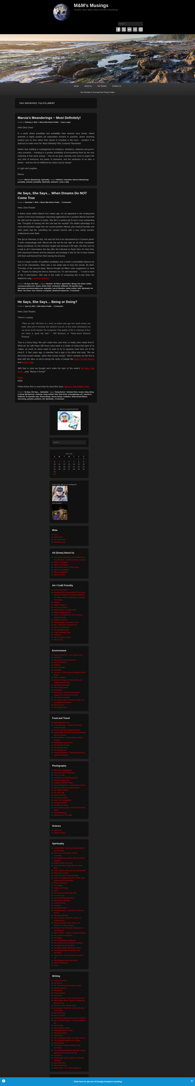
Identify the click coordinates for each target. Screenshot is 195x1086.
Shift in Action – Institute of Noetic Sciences (70, 933)
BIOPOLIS (58, 657)
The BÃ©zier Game (61, 805)
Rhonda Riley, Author (61, 1028)
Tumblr (135, 29)
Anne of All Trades (60, 590)
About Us (88, 86)
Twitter (124, 29)
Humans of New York (61, 780)
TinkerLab (57, 635)
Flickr (129, 29)
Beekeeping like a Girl (62, 723)
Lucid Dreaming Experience (64, 898)
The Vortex (27, 291)
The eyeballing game (61, 630)
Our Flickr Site (59, 793)
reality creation (71, 288)
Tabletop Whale (59, 833)
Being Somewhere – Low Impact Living (68, 655)
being (86, 392)
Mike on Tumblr (59, 575)
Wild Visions (58, 640)
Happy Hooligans (60, 605)
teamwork (54, 182)
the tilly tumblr (59, 1043)
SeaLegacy (58, 690)
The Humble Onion (61, 747)
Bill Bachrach (30, 394)
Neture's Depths (60, 677)
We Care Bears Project (62, 637)
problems (37, 399)
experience (88, 394)
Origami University (60, 620)
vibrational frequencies (60, 291)
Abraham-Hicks (72, 392)
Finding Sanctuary (60, 883)
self (43, 399)
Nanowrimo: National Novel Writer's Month (69, 1018)
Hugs (20, 377)
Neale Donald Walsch (84, 359)
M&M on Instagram (61, 562)
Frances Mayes (59, 993)
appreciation (66, 284)
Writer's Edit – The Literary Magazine (67, 1068)
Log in (56, 535)
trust (33, 291)
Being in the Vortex (78, 284)
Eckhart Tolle (27, 362)
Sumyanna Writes (60, 803)
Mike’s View (84, 387)
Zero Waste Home (60, 707)
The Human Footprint (62, 697)
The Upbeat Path (60, 750)
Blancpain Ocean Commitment (65, 660)
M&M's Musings (91, 5)
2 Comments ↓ (67, 202)
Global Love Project (61, 888)
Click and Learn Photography (64, 773)
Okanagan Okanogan (62, 685)
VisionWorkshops (60, 813)
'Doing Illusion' (60, 392)
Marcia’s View (70, 387)
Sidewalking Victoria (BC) (63, 742)
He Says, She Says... (31, 284)
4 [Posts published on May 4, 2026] (59, 462)
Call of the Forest (60, 662)
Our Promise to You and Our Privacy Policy (98, 92)
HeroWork (57, 670)
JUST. (56, 890)
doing (45, 394)
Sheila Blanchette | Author (63, 1030)
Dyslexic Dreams (60, 988)
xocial (56, 965)
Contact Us (116, 86)
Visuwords (57, 1055)
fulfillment (59, 180)
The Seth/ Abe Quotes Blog (64, 945)
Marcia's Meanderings (32, 180)
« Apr (54, 474)
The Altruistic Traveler (62, 745)
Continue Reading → (41, 278)
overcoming (22, 399)
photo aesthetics (60, 795)
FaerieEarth (58, 990)
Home (76, 86)
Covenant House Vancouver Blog (66, 875)
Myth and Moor (59, 1015)
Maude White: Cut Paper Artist (65, 610)
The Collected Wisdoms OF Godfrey (67, 1040)
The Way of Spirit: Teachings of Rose (67, 948)
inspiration (68, 180)
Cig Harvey (58, 983)
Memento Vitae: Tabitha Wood (65, 1005)
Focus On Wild (59, 775)
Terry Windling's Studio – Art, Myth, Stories (69, 1038)
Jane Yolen (58, 995)
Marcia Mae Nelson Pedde (48, 122)
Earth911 (57, 665)
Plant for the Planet (61, 687)
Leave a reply (66, 122)
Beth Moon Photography (63, 770)
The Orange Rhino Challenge (64, 940)
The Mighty (58, 938)
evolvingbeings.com (75, 394)
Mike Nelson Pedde (44, 306)
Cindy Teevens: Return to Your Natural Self (69, 870)
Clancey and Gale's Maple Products (67, 730)
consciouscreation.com (26, 286)
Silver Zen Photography (62, 800)
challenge (38, 394)
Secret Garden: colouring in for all (66, 622)
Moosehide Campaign (62, 900)
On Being (57, 905)
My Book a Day (59, 1013)
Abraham (49, 284)
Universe (39, 291)
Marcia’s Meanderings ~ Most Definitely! (49, 118)
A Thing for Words (60, 980)
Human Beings (45, 397)
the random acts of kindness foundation (68, 943)
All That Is (57, 284)
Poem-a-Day (58, 1025)
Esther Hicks (46, 286)
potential (29, 182)
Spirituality (45, 180)
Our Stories (102, 86)
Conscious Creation (61, 873)
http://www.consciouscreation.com (30, 288)
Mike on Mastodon (60, 572)
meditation (67, 397)
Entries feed (58, 537)
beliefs (88, 284)
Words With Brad (60, 1065)
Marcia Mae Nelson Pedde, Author (66, 567)
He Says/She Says (75, 286)
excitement (56, 286)
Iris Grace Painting (60, 607)
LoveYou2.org (59, 895)
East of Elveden (59, 667)
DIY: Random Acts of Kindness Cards (67, 985)
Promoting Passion (61, 798)
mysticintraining (59, 903)
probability (37, 182)
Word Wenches (59, 1063)
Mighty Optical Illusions (62, 612)
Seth (79, 288)
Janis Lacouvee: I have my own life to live (69, 998)
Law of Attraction (59, 288)
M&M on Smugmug (61, 565)
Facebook (118, 29)
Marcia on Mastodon (61, 570)
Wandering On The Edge (63, 815)
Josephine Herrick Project (63, 783)
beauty (81, 392)
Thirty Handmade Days (62, 632)
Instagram (141, 29)
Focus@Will (58, 885)
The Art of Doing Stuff (62, 627)
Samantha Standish (61, 915)
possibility (21, 182)
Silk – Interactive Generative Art (65, 625)
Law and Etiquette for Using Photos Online (69, 785)
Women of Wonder (61, 963)
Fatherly (57, 602)
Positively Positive (60, 908)
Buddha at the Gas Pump (63, 863)
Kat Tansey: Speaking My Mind (65, 893)
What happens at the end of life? (66, 960)
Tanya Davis (58, 1035)
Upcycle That (59, 705)
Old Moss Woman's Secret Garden (66, 788)
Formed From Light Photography (66, 778)
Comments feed (60, 540)
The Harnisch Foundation (63, 935)
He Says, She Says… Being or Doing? (47, 302)
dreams (38, 286)
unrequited (47, 291)
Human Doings (56, 397)
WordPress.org (59, 542)
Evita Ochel (63, 394)
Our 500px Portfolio (61, 790)
